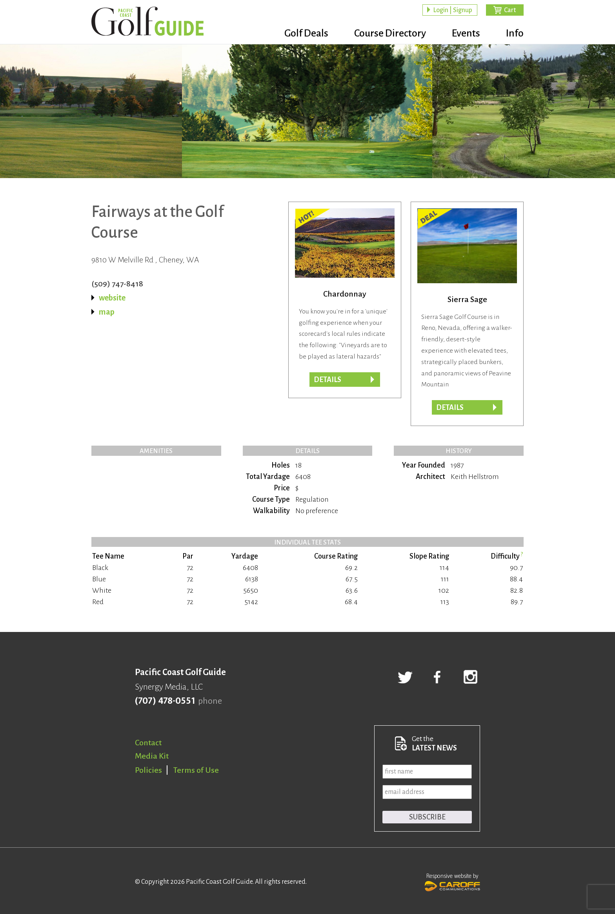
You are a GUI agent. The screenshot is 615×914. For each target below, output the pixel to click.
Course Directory (390, 33)
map (107, 312)
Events (466, 33)
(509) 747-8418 (117, 283)
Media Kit (152, 756)
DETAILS (450, 407)
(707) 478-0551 (165, 701)
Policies (148, 770)
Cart (510, 10)
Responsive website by (452, 881)
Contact (148, 742)
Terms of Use (196, 770)
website (112, 297)
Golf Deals (306, 33)
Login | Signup (452, 10)
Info (515, 33)
